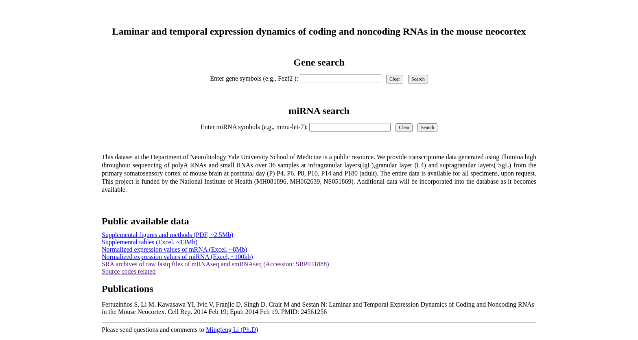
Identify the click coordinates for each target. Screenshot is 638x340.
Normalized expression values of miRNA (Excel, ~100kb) (177, 256)
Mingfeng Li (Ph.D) (232, 329)
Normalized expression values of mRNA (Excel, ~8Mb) (174, 249)
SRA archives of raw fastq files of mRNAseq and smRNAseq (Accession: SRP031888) (215, 264)
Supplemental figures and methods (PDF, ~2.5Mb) (167, 234)
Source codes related (128, 271)
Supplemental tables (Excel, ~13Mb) (149, 242)
